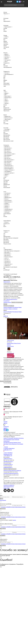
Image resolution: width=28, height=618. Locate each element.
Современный (8, 210)
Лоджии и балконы (9, 170)
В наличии (10, 442)
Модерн (6, 203)
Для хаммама (8, 164)
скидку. (14, 520)
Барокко (6, 196)
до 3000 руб (7, 275)
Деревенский (8, 197)
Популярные (15, 307)
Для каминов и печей (9, 154)
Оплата (10, 444)
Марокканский (8, 202)
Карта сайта (6, 488)
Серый (6, 100)
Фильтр (5, 304)
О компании (10, 438)
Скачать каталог (7, 302)
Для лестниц (7, 158)
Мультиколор (8, 97)
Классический (8, 200)
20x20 (6, 36)
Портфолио (16, 438)
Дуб (5, 94)
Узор (6, 61)
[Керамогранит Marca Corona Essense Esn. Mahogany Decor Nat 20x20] (9, 350)
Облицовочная (8, 264)
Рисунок (14, 39)
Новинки (15, 442)
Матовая (7, 73)
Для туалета (7, 162)
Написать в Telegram (16, 470)
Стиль (14, 178)
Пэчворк (6, 207)
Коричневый (7, 96)
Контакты (21, 438)
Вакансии (14, 444)
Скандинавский (8, 209)
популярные (9, 305)
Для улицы (7, 252)
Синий (6, 102)
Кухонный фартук (9, 168)
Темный (6, 103)
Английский (7, 193)
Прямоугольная (8, 117)
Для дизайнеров (7, 439)
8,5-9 (6, 232)
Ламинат (7, 55)
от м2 (10, 353)
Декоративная (8, 249)
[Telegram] (9, 491)
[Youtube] (12, 491)
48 (5, 316)
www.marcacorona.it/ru (11, 299)
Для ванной (7, 149)
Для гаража (7, 151)
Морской (7, 204)
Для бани (7, 146)
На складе (14, 121)
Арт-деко (7, 194)
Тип (14, 234)
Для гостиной (8, 152)
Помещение (14, 131)
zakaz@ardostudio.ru (8, 461)
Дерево (6, 54)
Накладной (7, 261)
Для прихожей (8, 161)
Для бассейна (8, 148)
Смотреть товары (8, 308)
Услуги (19, 442)
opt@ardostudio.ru (8, 458)
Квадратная (7, 116)
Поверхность (14, 63)
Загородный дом (8, 165)
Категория (14, 19)
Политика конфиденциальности (11, 473)
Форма (14, 105)
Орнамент (7, 57)
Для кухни (7, 156)
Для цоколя (7, 255)
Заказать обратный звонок (10, 469)
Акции (12, 439)
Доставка (6, 442)
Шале (6, 175)
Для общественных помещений (12, 251)
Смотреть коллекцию (10, 355)
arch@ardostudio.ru (8, 464)
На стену (7, 259)
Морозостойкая (8, 256)
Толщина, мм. (14, 224)
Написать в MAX (7, 470)
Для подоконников (9, 159)
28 (14, 315)
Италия (6, 222)
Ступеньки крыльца (9, 173)
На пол (6, 258)
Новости (5, 438)
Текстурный (7, 60)
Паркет (6, 58)
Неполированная (9, 74)
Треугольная (7, 119)
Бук (5, 91)
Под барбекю (8, 171)
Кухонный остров (9, 167)
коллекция (14, 308)
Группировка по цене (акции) (14, 267)
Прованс (7, 206)
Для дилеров (20, 444)
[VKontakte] (5, 491)
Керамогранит (8, 26)
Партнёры (6, 444)
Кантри (6, 199)
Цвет (14, 76)
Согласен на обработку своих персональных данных (13, 507)
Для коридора (8, 155)
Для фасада (7, 253)
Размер (14, 29)
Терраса (6, 174)
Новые (19, 307)
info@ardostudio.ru (8, 467)
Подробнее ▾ (7, 300)
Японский (7, 212)
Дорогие (6, 307)
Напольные (7, 262)
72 (7, 316)
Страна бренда (14, 214)
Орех (6, 99)
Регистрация (3, 500)
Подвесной (7, 265)
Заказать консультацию (17, 302)
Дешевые (10, 307)
